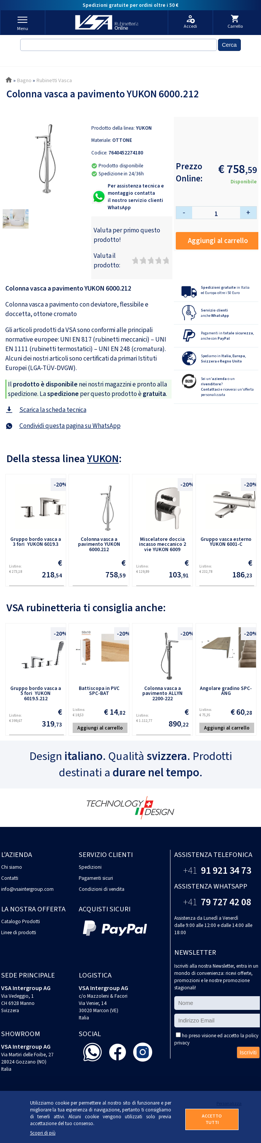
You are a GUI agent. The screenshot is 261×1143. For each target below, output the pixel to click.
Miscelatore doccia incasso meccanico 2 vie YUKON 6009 (162, 544)
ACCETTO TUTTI (212, 1119)
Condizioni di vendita (101, 889)
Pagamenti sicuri (96, 878)
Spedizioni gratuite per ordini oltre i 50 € (130, 5)
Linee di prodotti (18, 932)
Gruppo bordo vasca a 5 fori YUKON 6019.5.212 (35, 693)
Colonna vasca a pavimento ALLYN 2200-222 (162, 693)
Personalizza (227, 1103)
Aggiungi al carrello (218, 241)
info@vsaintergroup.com (27, 889)
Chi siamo (11, 867)
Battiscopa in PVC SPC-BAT (99, 691)
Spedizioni (90, 867)
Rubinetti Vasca (54, 80)
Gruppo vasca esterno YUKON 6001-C (226, 542)
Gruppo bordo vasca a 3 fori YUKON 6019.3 (35, 542)
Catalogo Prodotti (20, 921)
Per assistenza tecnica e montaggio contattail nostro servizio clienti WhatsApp (136, 196)
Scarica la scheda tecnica (52, 410)
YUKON (144, 128)
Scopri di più (43, 1133)
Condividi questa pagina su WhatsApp (70, 426)
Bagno (24, 80)
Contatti (9, 878)
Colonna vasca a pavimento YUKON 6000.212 (99, 544)
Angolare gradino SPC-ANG (226, 691)
